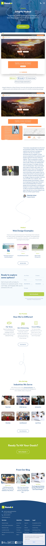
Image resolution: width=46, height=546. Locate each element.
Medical (23, 8)
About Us (26, 523)
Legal (33, 520)
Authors (18, 525)
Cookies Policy (35, 527)
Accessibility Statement (37, 532)
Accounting (18, 523)
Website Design (30, 78)
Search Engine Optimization (23, 81)
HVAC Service (23, 412)
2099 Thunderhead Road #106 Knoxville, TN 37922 (9, 512)
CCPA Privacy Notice (36, 525)
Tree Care (5, 412)
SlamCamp (26, 532)
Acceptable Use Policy (36, 523)
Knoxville (21, 78)
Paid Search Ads (5, 527)
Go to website (23, 26)
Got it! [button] (34, 542)
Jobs (25, 525)
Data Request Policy (36, 530)
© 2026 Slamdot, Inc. (6, 517)
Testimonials (26, 530)
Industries (19, 520)
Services (4, 520)
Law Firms (41, 431)
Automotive (41, 412)
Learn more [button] (27, 539)
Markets (26, 527)
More (3, 534)
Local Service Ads (5, 530)
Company (27, 520)
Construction (19, 532)
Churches (5, 431)
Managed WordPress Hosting (8, 532)
